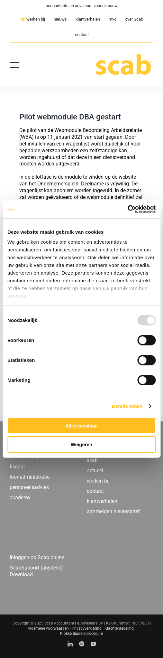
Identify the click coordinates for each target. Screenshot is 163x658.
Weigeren (81, 444)
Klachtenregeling (119, 628)
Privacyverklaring (87, 628)
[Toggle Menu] (14, 65)
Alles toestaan (81, 425)
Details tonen (127, 406)
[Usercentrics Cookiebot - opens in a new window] (127, 209)
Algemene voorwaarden (48, 628)
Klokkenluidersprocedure (81, 633)
